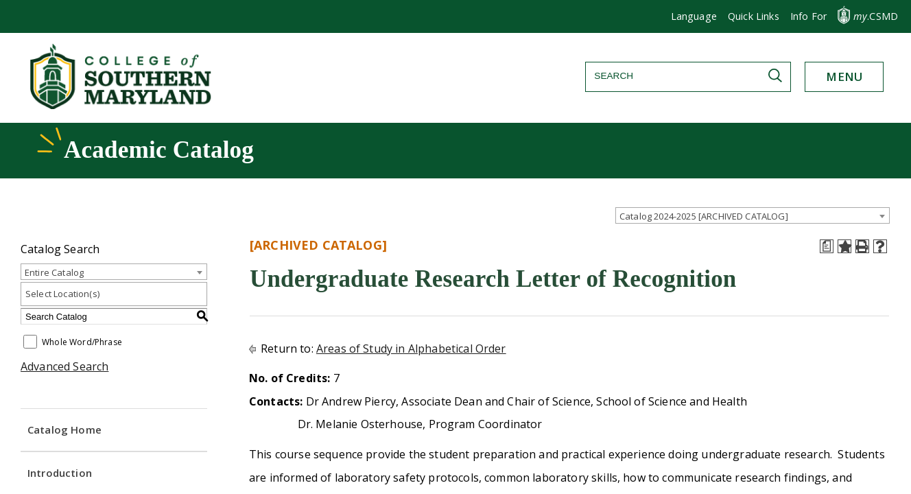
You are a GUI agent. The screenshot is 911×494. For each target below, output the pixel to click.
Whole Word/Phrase (82, 343)
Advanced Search (64, 366)
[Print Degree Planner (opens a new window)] (826, 246)
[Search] (688, 75)
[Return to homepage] (122, 105)
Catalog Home (64, 429)
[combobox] (752, 215)
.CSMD (875, 16)
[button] (808, 16)
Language (694, 16)
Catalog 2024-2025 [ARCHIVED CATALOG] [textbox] (703, 216)
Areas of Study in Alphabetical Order (411, 348)
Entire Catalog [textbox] (54, 272)
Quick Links (753, 16)
